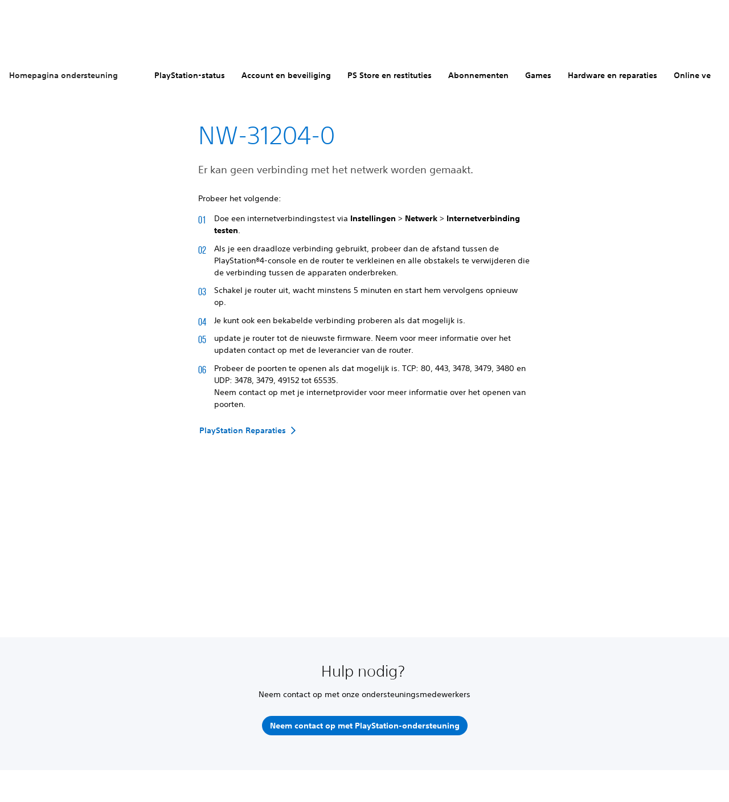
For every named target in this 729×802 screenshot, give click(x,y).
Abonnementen (478, 75)
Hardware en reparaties (612, 75)
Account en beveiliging (286, 75)
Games (538, 75)
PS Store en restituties (389, 75)
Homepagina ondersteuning (63, 75)
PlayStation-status (189, 75)
